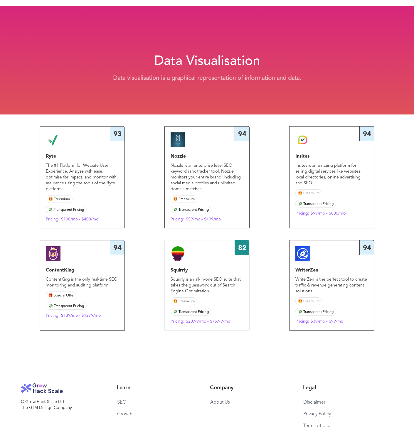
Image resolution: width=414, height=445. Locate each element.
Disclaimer (314, 402)
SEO (121, 402)
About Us (220, 402)
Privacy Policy (317, 414)
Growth (124, 414)
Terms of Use (316, 426)
